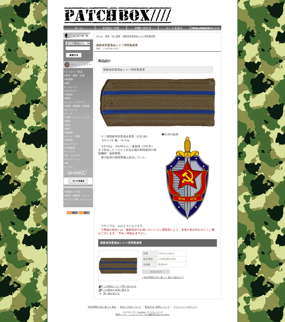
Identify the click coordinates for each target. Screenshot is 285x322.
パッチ (69, 113)
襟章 (68, 128)
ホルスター (72, 90)
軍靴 (68, 98)
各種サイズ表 (73, 191)
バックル (70, 151)
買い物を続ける (111, 293)
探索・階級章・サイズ (77, 195)
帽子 (68, 83)
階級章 (69, 132)
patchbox (142, 312)
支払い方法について (130, 307)
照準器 (69, 140)
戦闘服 (69, 79)
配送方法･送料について (157, 307)
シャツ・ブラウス (75, 102)
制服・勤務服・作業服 (77, 106)
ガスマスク (72, 144)
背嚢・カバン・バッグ (77, 117)
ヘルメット (72, 87)
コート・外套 (73, 136)
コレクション (73, 159)
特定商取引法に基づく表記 (102, 307)
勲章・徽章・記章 (75, 75)
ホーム (99, 36)
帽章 (68, 121)
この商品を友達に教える (116, 290)
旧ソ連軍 (116, 36)
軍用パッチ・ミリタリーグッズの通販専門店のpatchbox (142, 314)
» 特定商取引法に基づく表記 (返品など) (163, 277)
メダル (69, 166)
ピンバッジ (72, 109)
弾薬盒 (69, 94)
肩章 (68, 125)
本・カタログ (73, 155)
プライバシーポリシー (185, 307)
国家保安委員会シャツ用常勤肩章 (139, 36)
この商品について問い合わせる (119, 286)
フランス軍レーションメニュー (77, 201)
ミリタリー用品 (74, 71)
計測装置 (70, 147)
